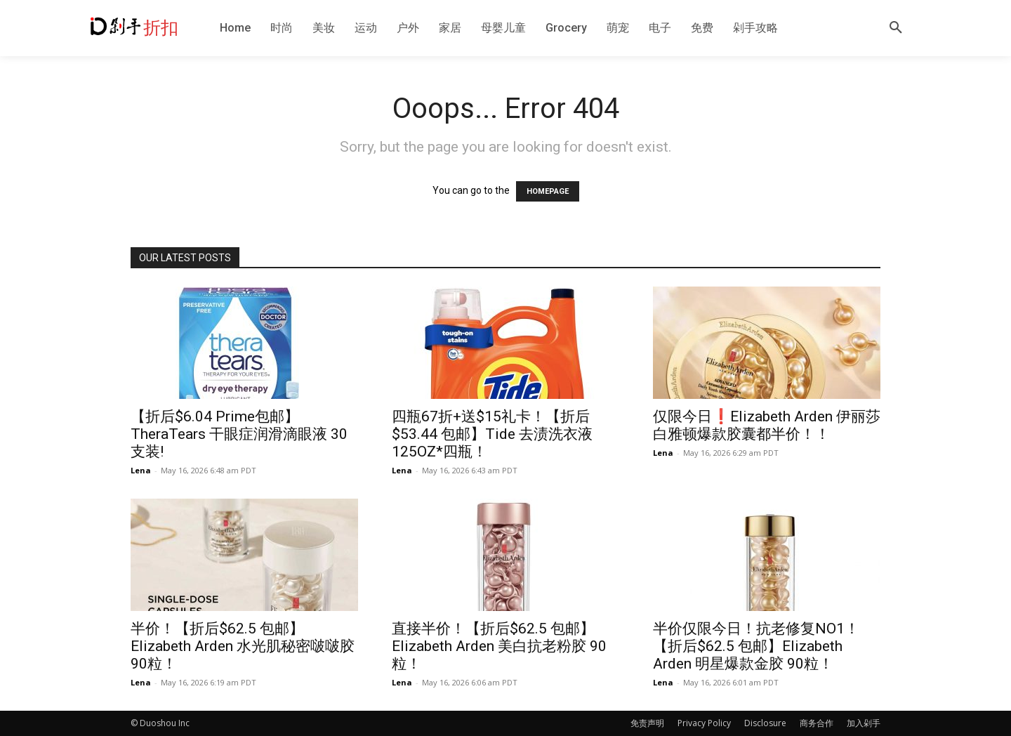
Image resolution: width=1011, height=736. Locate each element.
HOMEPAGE (548, 191)
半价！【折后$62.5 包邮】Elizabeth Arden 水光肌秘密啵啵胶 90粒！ (243, 646)
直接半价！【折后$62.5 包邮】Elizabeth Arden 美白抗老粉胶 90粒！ (499, 646)
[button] (896, 28)
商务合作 (816, 723)
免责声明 (647, 723)
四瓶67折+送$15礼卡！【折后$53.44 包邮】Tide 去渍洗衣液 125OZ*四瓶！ (492, 434)
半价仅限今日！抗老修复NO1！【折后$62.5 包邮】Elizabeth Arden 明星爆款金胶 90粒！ (756, 646)
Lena (141, 470)
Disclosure (765, 723)
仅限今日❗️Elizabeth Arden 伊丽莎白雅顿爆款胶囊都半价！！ (766, 425)
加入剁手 (863, 723)
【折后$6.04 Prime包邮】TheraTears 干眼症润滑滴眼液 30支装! (239, 434)
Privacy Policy (704, 723)
